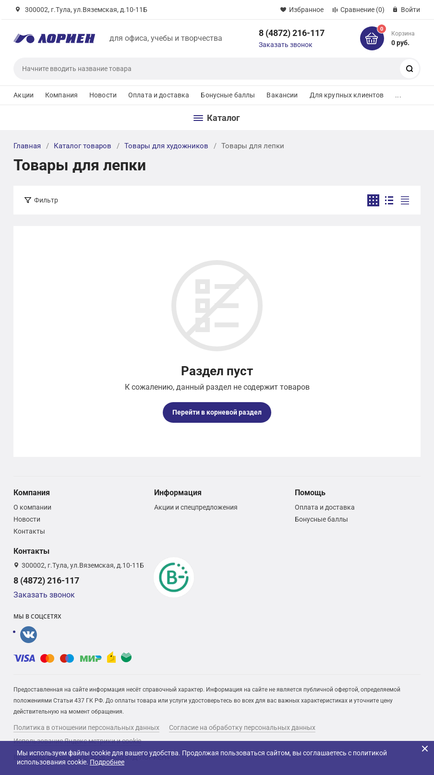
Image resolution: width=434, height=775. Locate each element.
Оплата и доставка (158, 95)
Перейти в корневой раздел (217, 412)
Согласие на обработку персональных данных (242, 727)
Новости (103, 95)
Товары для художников (166, 146)
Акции (23, 95)
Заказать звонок (286, 44)
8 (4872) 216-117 (292, 33)
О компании (32, 507)
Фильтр (46, 200)
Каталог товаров (82, 146)
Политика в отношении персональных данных (86, 727)
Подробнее (107, 762)
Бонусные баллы (228, 95)
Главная (27, 146)
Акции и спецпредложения (196, 507)
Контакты (29, 531)
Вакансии (282, 95)
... (398, 95)
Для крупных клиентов (347, 95)
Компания (61, 95)
